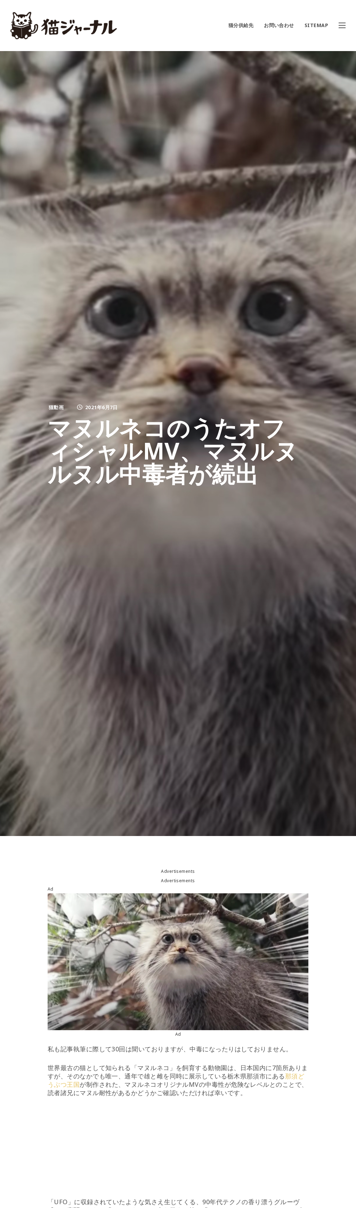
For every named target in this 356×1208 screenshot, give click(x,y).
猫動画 (56, 407)
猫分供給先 (240, 25)
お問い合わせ (279, 25)
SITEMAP (316, 25)
